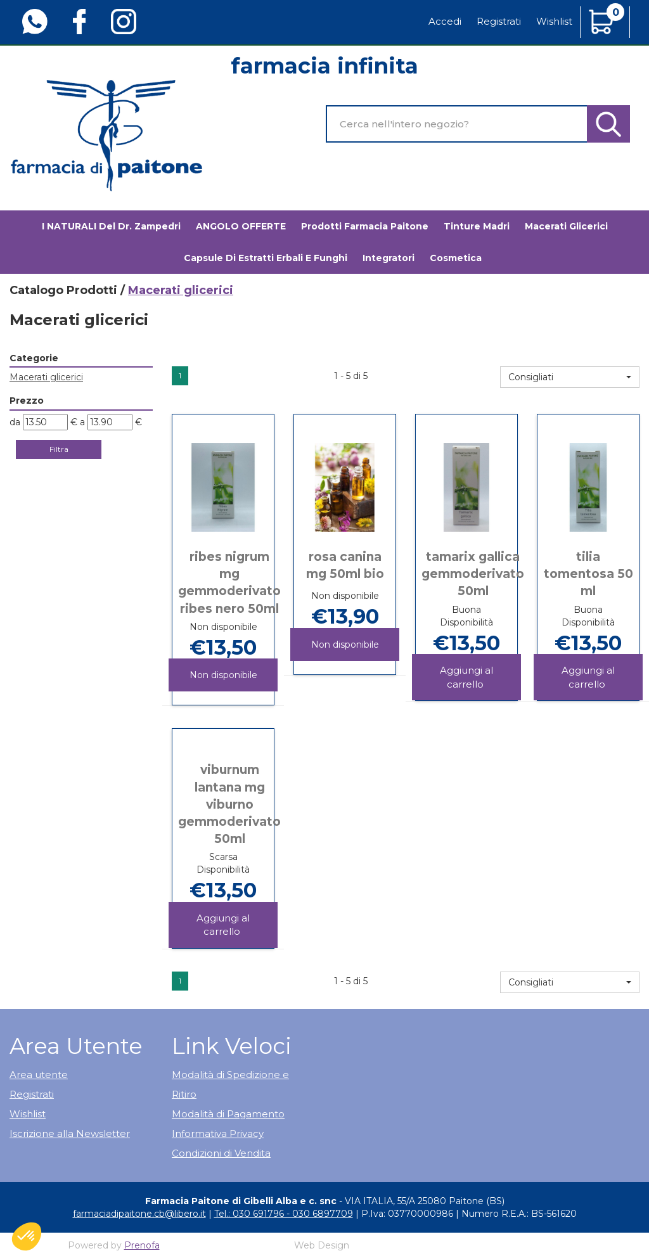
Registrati (499, 21)
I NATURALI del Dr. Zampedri (111, 226)
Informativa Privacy (218, 1133)
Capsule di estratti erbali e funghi (265, 258)
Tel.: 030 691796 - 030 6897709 (283, 1213)
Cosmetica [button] (456, 258)
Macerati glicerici (566, 226)
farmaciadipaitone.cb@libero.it (139, 1213)
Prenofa (142, 1245)
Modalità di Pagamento (228, 1114)
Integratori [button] (388, 258)
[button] (569, 377)
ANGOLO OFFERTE (241, 226)
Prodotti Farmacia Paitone (364, 226)
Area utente (39, 1075)
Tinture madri (477, 226)
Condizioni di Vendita (221, 1153)
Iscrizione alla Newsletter (70, 1133)
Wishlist (554, 21)
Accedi (444, 21)
